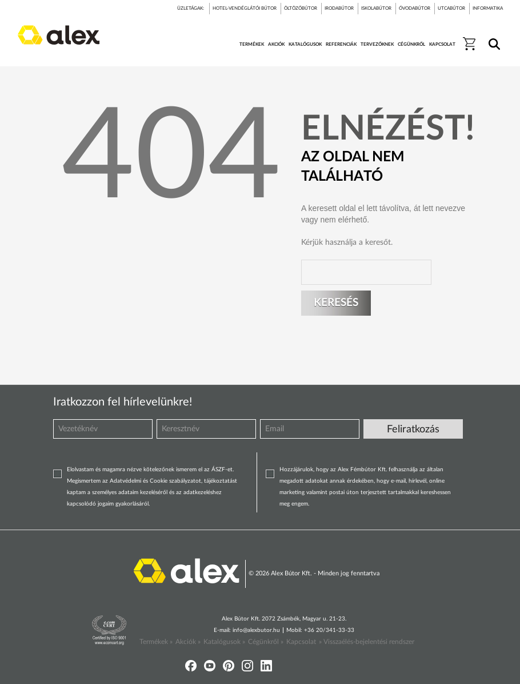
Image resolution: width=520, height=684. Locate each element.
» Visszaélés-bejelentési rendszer (366, 641)
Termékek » (156, 641)
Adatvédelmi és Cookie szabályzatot (155, 481)
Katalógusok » (224, 641)
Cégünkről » (265, 641)
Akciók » (188, 641)
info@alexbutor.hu (256, 630)
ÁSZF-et (222, 469)
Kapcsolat (301, 641)
